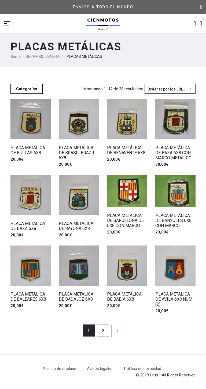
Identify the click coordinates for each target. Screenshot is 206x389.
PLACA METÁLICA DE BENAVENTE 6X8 (126, 150)
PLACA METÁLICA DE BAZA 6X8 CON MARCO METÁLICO (173, 152)
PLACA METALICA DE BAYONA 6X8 (76, 226)
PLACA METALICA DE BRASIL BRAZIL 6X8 (77, 152)
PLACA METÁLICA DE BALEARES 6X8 (28, 297)
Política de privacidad (142, 368)
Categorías (26, 88)
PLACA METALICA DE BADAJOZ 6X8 (76, 297)
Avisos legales (105, 368)
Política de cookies (59, 368)
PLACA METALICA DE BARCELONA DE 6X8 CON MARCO (125, 220)
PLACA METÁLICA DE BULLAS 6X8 (27, 150)
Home (15, 56)
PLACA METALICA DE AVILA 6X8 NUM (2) (173, 299)
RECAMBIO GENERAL (43, 56)
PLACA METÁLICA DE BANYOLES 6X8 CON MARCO (173, 220)
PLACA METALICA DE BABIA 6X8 (124, 297)
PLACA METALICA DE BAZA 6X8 (27, 226)
